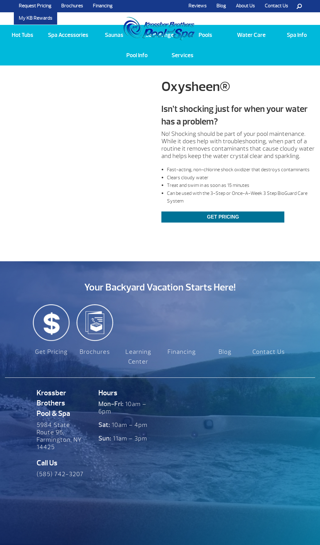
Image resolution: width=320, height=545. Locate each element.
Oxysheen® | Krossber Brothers (159, 22)
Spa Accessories (68, 35)
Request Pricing (35, 6)
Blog (221, 6)
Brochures (72, 6)
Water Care (251, 35)
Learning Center (138, 356)
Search (299, 6)
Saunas (114, 35)
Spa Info (297, 35)
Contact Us (276, 6)
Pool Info (137, 55)
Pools (205, 35)
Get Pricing (223, 216)
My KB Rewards (35, 18)
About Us (245, 6)
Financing (103, 6)
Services (182, 55)
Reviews (197, 6)
